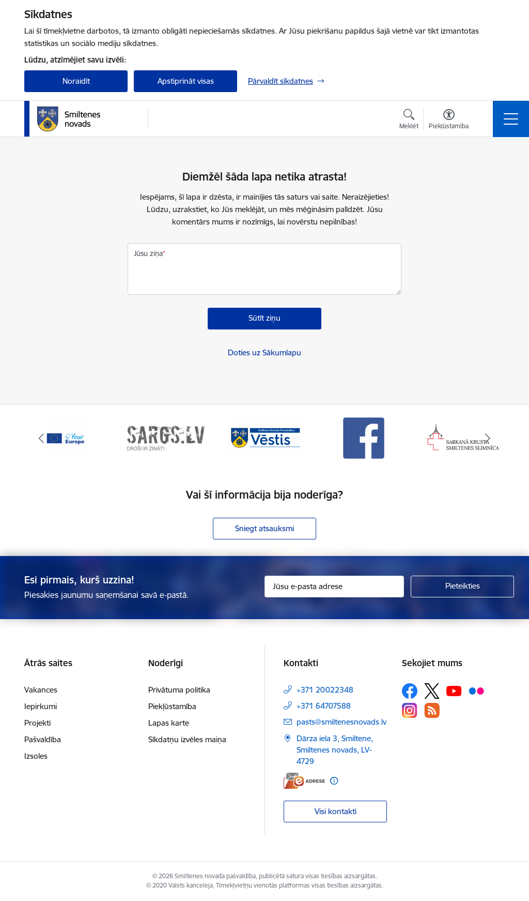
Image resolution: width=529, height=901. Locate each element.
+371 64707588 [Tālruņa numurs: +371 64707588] (324, 706)
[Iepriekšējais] (41, 438)
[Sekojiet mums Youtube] (454, 690)
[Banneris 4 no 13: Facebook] (363, 437)
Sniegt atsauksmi (264, 528)
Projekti (37, 723)
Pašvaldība (42, 739)
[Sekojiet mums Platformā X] (432, 691)
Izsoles (36, 756)
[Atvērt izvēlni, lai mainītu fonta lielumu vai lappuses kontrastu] (449, 120)
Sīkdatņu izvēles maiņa (187, 739)
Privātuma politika (179, 690)
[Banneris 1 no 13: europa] (66, 437)
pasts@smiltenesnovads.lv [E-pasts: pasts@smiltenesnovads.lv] (341, 722)
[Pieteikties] (462, 586)
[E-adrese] (304, 780)
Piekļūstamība (172, 706)
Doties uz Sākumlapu (264, 352)
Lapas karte (168, 723)
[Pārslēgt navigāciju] (511, 119)
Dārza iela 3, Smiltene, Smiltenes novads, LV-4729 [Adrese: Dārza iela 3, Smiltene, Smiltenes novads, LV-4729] (335, 749)
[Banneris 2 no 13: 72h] (165, 437)
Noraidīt (76, 81)
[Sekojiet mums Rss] (432, 710)
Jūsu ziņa (148, 253)
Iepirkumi (40, 706)
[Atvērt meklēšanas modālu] (409, 120)
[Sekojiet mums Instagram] (409, 710)
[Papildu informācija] (334, 781)
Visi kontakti (335, 811)
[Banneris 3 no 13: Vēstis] (264, 437)
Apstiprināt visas (186, 81)
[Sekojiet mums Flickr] (476, 690)
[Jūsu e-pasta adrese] (334, 586)
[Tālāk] (487, 438)
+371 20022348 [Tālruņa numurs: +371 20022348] (325, 690)
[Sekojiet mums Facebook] (409, 691)
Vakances (40, 690)
